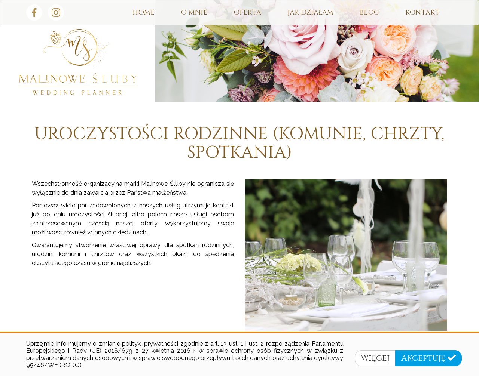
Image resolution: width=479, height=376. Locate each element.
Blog (369, 12)
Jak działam (310, 12)
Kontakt (422, 12)
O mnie (194, 12)
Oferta (247, 12)
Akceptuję (428, 358)
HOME (143, 12)
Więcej (375, 358)
